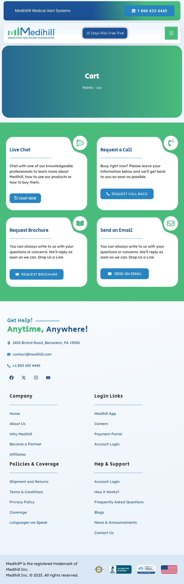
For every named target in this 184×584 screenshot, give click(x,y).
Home (87, 87)
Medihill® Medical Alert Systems (42, 10)
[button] (171, 33)
